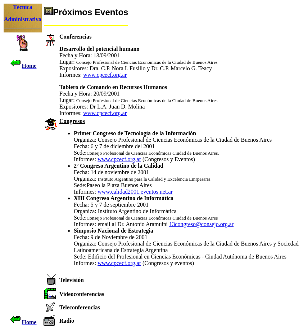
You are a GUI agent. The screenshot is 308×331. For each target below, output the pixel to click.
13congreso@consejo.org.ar (201, 224)
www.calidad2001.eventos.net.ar (135, 192)
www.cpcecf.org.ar (105, 75)
